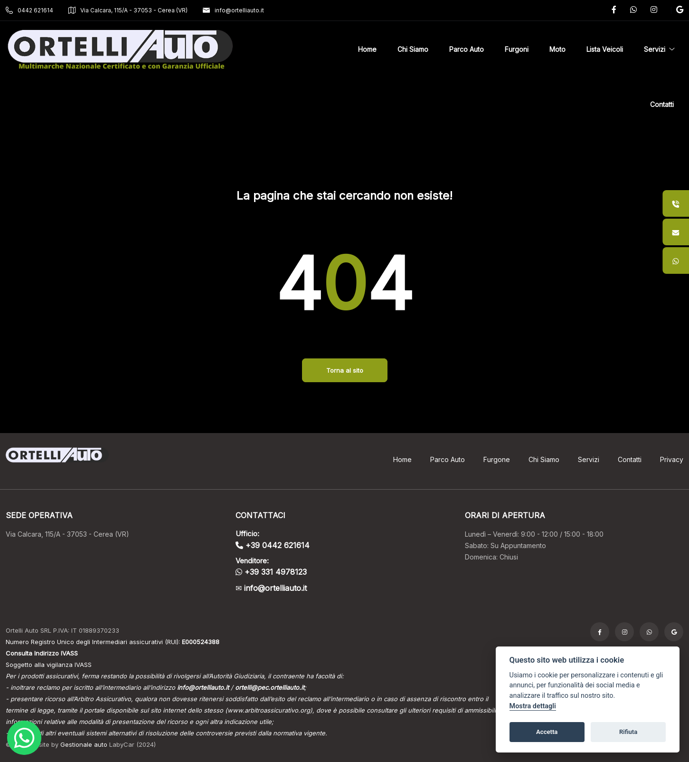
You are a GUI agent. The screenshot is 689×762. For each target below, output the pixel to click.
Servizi (588, 459)
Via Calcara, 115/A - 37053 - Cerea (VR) (128, 10)
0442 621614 (29, 10)
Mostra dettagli (533, 706)
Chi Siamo (544, 459)
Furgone (496, 459)
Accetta (546, 731)
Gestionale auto (83, 744)
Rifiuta (628, 731)
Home (402, 459)
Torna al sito (344, 370)
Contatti (630, 459)
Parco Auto (447, 459)
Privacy (671, 459)
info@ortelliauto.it (233, 10)
